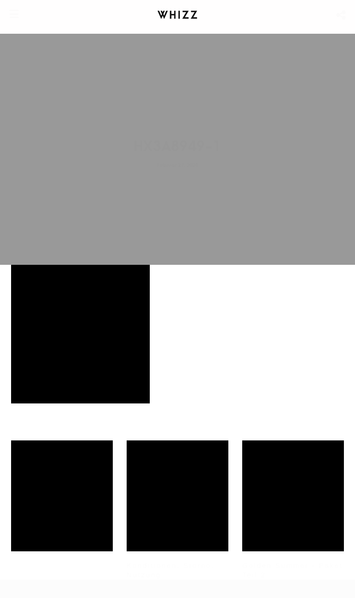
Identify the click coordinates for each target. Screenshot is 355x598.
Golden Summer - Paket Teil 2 (292, 570)
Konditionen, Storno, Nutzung (170, 570)
